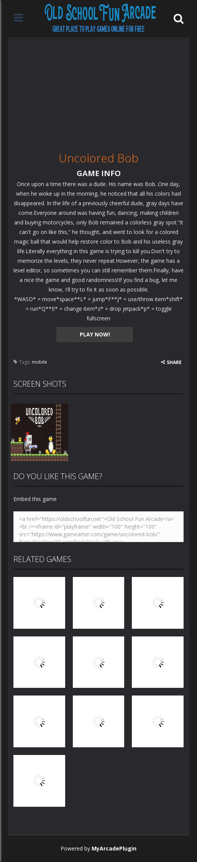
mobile (39, 362)
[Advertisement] (98, 91)
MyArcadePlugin (114, 848)
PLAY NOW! (95, 334)
